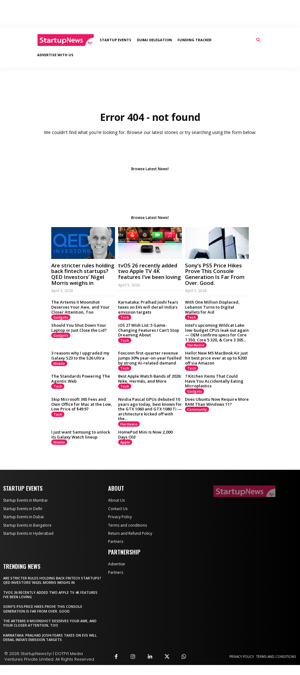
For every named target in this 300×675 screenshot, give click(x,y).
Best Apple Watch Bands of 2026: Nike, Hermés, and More (149, 388)
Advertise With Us (55, 54)
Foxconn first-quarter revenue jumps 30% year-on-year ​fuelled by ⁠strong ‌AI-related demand (150, 367)
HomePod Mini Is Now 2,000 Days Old (145, 444)
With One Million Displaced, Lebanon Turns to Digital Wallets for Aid (212, 317)
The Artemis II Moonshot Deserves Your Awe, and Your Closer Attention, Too (80, 317)
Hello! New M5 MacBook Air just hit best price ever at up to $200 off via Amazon (216, 367)
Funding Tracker (195, 39)
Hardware (195, 355)
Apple (125, 452)
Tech (124, 327)
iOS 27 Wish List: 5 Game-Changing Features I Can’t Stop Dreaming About (148, 340)
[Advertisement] (150, 13)
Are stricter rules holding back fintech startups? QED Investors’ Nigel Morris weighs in (82, 284)
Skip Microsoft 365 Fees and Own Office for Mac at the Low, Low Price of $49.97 (81, 414)
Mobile (59, 373)
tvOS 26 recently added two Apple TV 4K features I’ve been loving (149, 281)
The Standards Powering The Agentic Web (80, 388)
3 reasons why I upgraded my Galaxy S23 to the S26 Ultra (80, 365)
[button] (258, 40)
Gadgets (60, 327)
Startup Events (115, 39)
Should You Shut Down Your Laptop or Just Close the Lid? (79, 337)
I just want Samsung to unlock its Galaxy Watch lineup (80, 444)
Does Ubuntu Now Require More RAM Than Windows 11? (217, 411)
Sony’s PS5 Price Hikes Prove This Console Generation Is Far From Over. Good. (214, 284)
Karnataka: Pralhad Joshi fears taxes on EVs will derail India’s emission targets (148, 317)
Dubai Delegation (154, 39)
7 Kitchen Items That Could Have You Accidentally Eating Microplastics (214, 391)
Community (197, 419)
